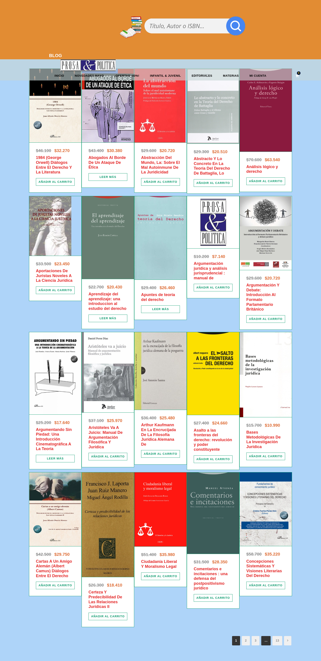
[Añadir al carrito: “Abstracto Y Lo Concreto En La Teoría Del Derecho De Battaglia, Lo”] (213, 183)
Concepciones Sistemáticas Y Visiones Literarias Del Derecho (264, 568)
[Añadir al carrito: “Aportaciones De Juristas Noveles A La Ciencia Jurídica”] (55, 290)
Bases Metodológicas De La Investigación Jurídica (263, 439)
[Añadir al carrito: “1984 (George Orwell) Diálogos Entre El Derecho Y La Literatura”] (55, 182)
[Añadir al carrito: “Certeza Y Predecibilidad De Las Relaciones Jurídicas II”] (107, 616)
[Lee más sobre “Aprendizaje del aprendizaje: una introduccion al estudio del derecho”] (107, 318)
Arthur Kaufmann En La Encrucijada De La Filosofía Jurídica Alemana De (158, 434)
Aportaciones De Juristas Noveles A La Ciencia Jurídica (54, 276)
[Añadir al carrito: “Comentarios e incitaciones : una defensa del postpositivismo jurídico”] (213, 598)
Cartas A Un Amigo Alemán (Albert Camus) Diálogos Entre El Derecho (54, 568)
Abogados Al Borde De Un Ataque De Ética (107, 162)
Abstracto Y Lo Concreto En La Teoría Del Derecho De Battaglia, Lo (212, 165)
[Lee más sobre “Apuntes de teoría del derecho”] (160, 309)
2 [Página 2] (246, 640)
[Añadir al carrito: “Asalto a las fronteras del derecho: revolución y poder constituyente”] (213, 459)
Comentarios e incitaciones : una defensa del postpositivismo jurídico (211, 578)
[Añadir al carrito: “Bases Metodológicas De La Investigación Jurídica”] (265, 456)
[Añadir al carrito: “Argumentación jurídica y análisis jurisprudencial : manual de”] (213, 287)
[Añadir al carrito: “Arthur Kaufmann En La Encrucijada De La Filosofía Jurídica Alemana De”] (160, 454)
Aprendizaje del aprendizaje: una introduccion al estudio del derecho (107, 301)
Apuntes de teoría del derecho (158, 297)
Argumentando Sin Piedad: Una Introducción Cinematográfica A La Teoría (54, 439)
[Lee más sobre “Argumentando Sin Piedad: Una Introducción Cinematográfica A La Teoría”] (55, 458)
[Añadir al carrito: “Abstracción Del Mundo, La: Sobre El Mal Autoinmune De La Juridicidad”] (160, 182)
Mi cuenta (257, 75)
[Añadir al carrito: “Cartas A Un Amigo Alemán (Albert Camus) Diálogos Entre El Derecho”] (55, 585)
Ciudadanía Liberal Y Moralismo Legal (159, 564)
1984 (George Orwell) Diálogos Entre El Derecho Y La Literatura (54, 164)
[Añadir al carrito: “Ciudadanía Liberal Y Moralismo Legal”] (160, 576)
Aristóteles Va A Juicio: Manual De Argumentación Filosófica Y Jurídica (105, 437)
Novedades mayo (89, 75)
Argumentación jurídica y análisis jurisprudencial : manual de (210, 270)
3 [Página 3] (256, 640)
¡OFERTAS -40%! (127, 75)
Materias (231, 75)
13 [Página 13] (277, 640)
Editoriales (202, 75)
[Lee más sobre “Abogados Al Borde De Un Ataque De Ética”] (107, 177)
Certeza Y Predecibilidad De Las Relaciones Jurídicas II (105, 599)
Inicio (59, 75)
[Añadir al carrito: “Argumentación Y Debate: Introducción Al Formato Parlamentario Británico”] (265, 319)
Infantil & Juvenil (165, 75)
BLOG (55, 55)
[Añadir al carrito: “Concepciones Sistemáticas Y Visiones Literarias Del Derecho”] (265, 585)
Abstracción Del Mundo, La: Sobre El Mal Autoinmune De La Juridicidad (160, 164)
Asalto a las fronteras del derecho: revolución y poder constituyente (213, 440)
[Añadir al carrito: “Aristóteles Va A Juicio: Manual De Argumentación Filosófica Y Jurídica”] (107, 456)
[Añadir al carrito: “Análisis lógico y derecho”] (265, 181)
